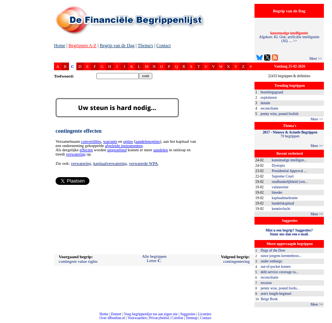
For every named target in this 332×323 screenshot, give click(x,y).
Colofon (178, 318)
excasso (266, 283)
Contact (164, 45)
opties (128, 141)
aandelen (160, 150)
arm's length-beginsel (276, 294)
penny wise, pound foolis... (280, 288)
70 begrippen (290, 134)
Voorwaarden (137, 318)
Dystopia (278, 165)
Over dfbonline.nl (112, 318)
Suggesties (187, 314)
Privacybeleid (159, 318)
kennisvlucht (281, 209)
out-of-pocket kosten (275, 267)
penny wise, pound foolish (279, 114)
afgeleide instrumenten (123, 146)
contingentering (236, 261)
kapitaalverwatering (110, 163)
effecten (86, 150)
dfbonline (324, 321)
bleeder (277, 192)
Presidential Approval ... (289, 171)
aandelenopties (147, 141)
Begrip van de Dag (116, 45)
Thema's (145, 45)
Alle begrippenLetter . (154, 258)
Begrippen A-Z (82, 45)
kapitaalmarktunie (285, 198)
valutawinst (280, 187)
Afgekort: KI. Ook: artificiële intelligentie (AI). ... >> (289, 37)
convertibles (91, 141)
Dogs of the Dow (273, 250)
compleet (4, 321)
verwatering (76, 154)
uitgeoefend (116, 150)
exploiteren (269, 98)
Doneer (116, 314)
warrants (110, 141)
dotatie (265, 103)
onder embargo (271, 261)
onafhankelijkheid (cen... (290, 182)
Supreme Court (283, 176)
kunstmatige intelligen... (289, 160)
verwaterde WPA (143, 163)
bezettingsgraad (272, 92)
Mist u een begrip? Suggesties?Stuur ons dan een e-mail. (289, 232)
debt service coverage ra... (279, 272)
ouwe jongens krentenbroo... (281, 256)
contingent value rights (78, 261)
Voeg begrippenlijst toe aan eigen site (150, 314)
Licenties (204, 314)
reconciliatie (269, 108)
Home (59, 45)
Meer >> (315, 59)
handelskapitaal (283, 203)
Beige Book (269, 299)
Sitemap (192, 318)
